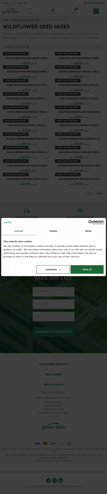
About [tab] (88, 231)
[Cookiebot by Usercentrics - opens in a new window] (91, 222)
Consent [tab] (18, 231)
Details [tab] (53, 231)
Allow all (87, 269)
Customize (53, 269)
